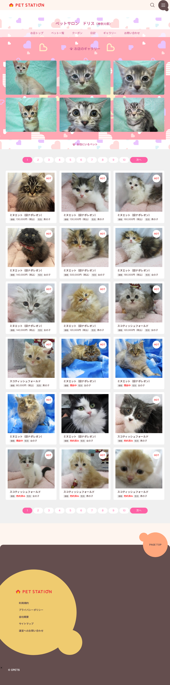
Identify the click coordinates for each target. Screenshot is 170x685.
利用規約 (24, 603)
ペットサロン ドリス (83, 23)
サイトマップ (26, 623)
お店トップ (36, 33)
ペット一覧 (57, 33)
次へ (138, 159)
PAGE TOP (155, 544)
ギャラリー (109, 33)
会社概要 (24, 617)
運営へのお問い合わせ (31, 630)
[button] (1, 667)
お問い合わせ (132, 33)
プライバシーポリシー (31, 610)
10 (124, 159)
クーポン (77, 33)
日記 (93, 33)
